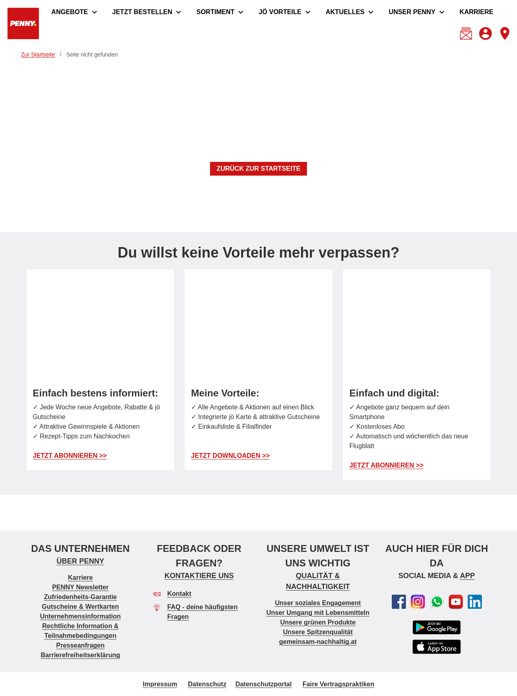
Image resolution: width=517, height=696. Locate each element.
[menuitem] (75, 12)
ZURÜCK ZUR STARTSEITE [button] (258, 168)
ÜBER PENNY (80, 561)
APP (467, 575)
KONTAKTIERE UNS (199, 575)
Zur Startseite (38, 54)
